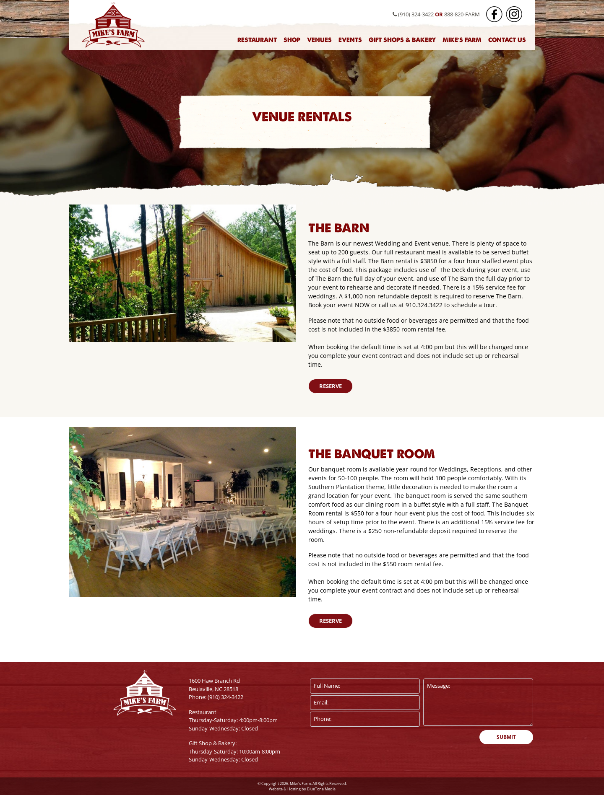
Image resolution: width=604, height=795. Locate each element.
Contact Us (507, 40)
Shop (292, 40)
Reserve (330, 386)
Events (350, 40)
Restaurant (257, 40)
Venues (319, 40)
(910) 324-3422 (413, 14)
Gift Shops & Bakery (402, 40)
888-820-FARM (462, 14)
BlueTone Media (321, 789)
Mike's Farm (462, 40)
